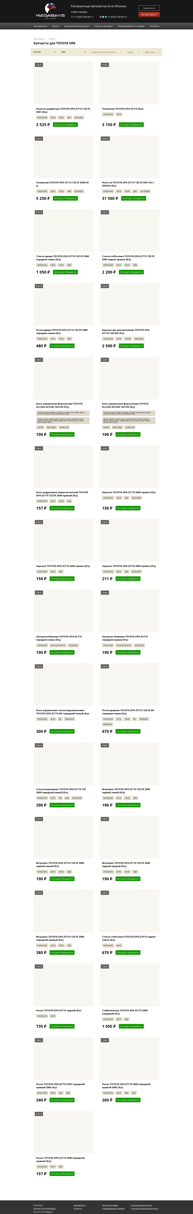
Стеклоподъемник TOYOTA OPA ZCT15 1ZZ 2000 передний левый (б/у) (61, 791)
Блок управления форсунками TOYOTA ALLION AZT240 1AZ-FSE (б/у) (59, 405)
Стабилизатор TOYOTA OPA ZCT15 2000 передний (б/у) (125, 1012)
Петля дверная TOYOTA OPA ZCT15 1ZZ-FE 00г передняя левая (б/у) (128, 712)
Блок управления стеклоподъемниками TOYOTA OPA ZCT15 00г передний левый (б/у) (62, 712)
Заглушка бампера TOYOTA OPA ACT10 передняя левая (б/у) (59, 638)
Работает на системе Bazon (44, 1208)
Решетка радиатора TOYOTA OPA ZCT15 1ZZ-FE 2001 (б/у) (63, 110)
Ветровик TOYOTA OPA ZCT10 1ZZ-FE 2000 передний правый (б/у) (60, 938)
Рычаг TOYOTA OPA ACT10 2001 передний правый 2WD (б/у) (60, 1086)
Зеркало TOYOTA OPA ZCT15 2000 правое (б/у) (129, 492)
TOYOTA (52, 39)
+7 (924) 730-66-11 (113, 16)
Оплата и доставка (110, 1205)
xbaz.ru (49, 1212)
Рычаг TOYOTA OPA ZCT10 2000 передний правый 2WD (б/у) (126, 1086)
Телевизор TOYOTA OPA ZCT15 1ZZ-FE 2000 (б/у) (62, 184)
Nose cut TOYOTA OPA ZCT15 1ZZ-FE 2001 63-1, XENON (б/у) (128, 184)
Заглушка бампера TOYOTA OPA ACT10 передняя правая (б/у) (125, 638)
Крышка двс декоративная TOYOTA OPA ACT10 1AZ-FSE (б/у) (126, 331)
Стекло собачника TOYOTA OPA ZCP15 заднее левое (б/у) (129, 938)
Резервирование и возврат (113, 1208)
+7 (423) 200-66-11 (82, 16)
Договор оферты (149, 14)
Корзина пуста (149, 8)
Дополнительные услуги (141, 1205)
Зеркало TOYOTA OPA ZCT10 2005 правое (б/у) (129, 566)
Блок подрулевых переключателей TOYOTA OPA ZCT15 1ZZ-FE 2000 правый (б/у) (62, 494)
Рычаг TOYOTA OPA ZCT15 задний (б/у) (58, 1010)
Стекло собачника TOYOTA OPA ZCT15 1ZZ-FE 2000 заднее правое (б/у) (128, 258)
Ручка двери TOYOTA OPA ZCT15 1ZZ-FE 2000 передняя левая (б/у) (62, 331)
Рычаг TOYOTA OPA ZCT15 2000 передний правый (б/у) (60, 1159)
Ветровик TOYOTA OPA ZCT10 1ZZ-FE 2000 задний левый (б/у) (126, 791)
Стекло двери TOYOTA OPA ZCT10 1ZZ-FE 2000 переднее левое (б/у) (62, 258)
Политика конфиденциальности (144, 1208)
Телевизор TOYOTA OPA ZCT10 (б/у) (122, 108)
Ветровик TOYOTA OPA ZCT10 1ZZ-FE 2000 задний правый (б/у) (126, 864)
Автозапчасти (39, 39)
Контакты (78, 1208)
